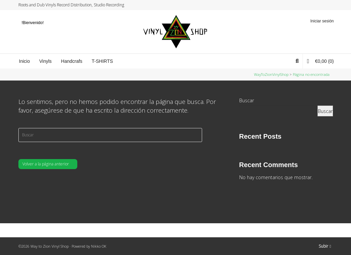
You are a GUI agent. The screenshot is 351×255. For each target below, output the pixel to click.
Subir (325, 246)
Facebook (313, 5)
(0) (320, 61)
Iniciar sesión (322, 21)
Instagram (320, 5)
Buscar (246, 100)
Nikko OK (98, 246)
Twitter (307, 5)
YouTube (326, 5)
